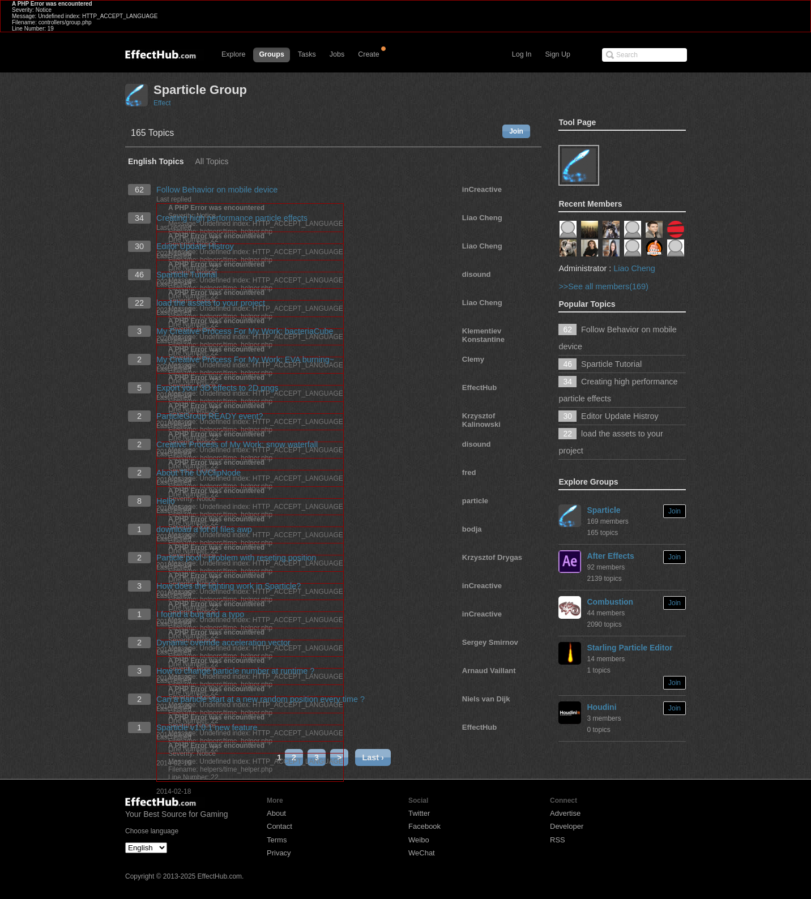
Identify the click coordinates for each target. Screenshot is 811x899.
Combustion (610, 601)
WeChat (421, 853)
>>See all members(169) (603, 286)
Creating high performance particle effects (232, 217)
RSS (557, 840)
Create (368, 54)
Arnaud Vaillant (489, 670)
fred (469, 472)
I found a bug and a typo (200, 614)
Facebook (424, 826)
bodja (472, 529)
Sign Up (557, 54)
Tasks (307, 54)
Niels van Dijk (486, 699)
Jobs (337, 54)
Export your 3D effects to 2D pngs (217, 387)
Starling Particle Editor (629, 647)
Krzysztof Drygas (492, 557)
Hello (165, 501)
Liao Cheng (482, 217)
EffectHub (479, 387)
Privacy (279, 853)
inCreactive (482, 189)
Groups (271, 54)
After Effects (610, 555)
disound (476, 274)
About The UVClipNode (198, 472)
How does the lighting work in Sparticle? (228, 585)
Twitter (419, 813)
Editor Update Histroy (195, 246)
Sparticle (603, 510)
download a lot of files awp (204, 529)
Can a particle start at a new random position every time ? (260, 699)
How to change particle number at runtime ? (235, 670)
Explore (233, 54)
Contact (279, 826)
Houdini (601, 707)
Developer (566, 826)
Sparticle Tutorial (186, 274)
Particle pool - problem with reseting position (236, 557)
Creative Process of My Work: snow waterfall (237, 444)
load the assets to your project (210, 302)
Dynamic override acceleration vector (223, 642)
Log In (522, 54)
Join (516, 131)
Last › (372, 757)
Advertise (565, 813)
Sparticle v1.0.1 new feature (206, 727)
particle (475, 500)
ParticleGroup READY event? (209, 416)
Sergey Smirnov (490, 642)
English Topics (156, 161)
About (276, 813)
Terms (277, 840)
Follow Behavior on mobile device (217, 189)
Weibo (418, 840)
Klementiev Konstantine (483, 335)
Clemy (473, 359)
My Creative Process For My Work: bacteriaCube (244, 331)
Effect (161, 103)
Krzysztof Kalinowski (481, 420)
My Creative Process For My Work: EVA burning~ (245, 359)
